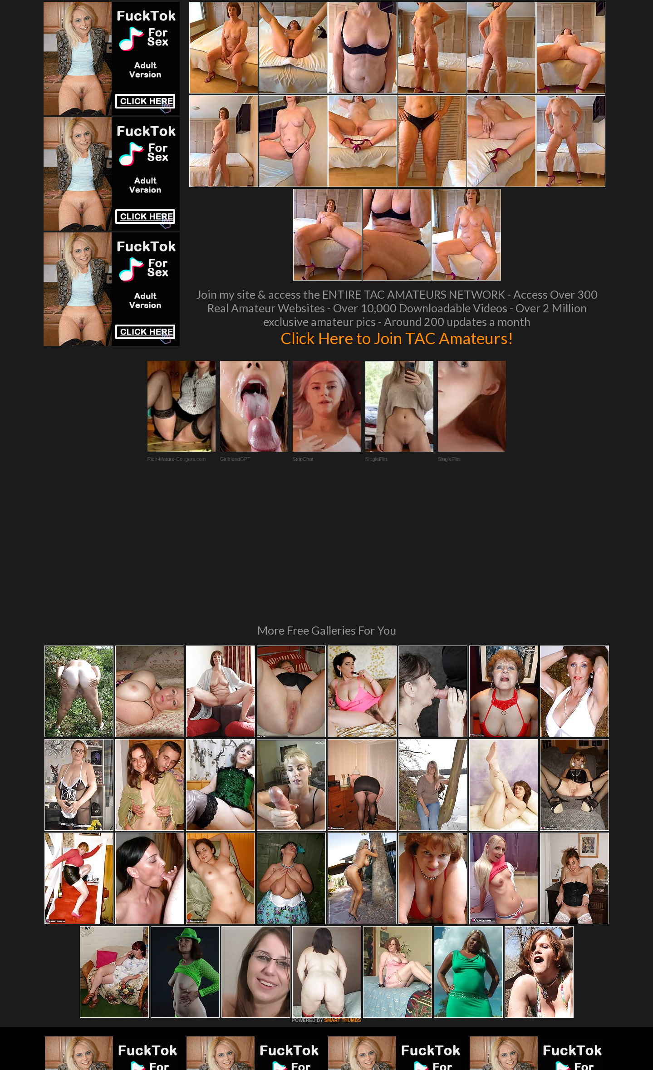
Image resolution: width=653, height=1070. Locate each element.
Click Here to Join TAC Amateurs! (396, 337)
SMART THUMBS (342, 896)
